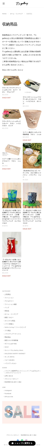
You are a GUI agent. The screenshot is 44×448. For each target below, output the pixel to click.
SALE (7, 347)
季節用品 (8, 337)
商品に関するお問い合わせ (12, 70)
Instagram (8, 390)
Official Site (9, 396)
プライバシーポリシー (12, 379)
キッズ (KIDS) (10, 357)
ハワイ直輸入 (9, 324)
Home (4, 14)
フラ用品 (8, 330)
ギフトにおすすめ (11, 344)
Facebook (8, 393)
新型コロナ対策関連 (11, 340)
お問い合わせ (9, 376)
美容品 (7, 311)
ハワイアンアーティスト (13, 334)
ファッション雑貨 (11, 304)
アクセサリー (9, 301)
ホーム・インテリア (16, 14)
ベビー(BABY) (10, 360)
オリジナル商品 (10, 321)
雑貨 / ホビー (9, 317)
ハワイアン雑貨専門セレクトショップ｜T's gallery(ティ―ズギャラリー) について (23, 372)
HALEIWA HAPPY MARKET (15, 353)
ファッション (9, 298)
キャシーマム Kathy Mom (14, 350)
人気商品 (8, 294)
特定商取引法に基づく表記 (13, 382)
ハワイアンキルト (11, 363)
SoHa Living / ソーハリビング (15, 327)
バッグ (7, 307)
